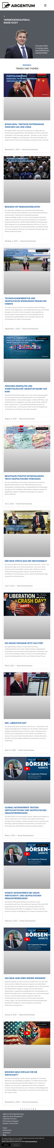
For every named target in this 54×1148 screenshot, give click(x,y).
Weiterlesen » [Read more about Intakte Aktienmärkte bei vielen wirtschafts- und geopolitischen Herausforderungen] (9, 915)
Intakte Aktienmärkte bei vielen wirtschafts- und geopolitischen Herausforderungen (23, 895)
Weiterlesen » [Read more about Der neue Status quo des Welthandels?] (9, 580)
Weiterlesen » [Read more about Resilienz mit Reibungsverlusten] (9, 235)
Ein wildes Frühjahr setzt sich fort (24, 643)
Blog (4, 1135)
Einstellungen (16, 1145)
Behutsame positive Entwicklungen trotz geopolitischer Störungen (24, 477)
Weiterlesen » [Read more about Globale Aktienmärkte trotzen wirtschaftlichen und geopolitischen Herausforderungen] (9, 829)
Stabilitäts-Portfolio (10, 1119)
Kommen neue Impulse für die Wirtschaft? (21, 1073)
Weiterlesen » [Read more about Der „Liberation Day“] (9, 744)
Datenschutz (7, 1130)
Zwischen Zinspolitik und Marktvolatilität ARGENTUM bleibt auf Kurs (26, 389)
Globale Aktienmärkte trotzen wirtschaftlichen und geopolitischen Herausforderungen (25, 810)
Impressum (6, 1133)
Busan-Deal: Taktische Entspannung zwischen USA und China (24, 125)
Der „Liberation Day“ (16, 722)
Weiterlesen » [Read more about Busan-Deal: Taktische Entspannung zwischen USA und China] (9, 143)
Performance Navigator (11, 1121)
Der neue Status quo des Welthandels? (26, 560)
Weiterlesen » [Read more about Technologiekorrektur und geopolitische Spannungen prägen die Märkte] (9, 323)
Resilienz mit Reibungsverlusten (22, 206)
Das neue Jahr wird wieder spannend (25, 978)
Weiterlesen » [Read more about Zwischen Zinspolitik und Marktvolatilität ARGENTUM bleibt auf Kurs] (9, 413)
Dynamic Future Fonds (10, 1123)
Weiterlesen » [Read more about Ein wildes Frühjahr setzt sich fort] (9, 660)
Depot (5, 1128)
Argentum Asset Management (13, 1116)
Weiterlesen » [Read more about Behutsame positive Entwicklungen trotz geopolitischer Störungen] (9, 498)
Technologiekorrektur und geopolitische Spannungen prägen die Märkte (25, 301)
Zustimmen (6, 1145)
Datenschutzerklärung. (31, 1141)
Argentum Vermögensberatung (13, 1114)
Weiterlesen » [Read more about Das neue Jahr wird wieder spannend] (9, 1009)
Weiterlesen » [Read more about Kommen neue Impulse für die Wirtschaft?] (9, 1096)
